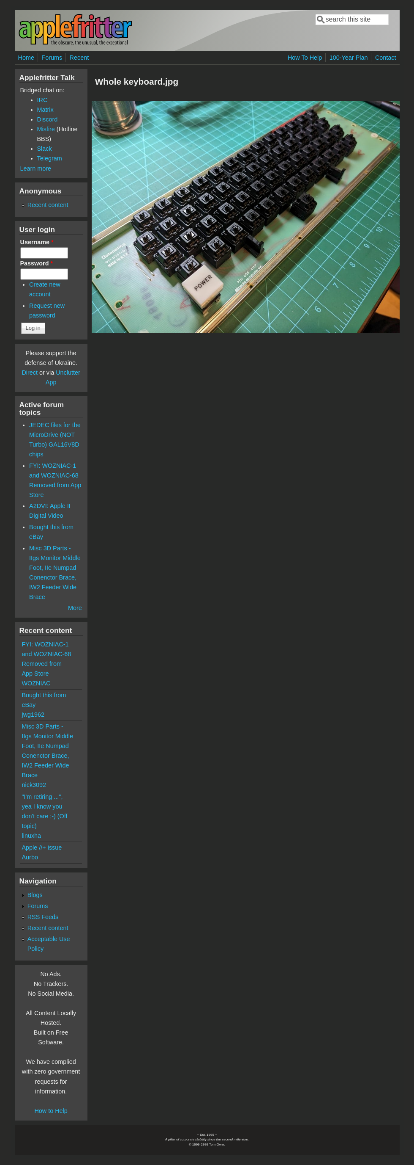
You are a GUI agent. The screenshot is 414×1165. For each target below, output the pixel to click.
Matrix (45, 109)
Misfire (46, 129)
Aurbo (30, 857)
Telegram (49, 158)
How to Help (50, 1110)
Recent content (47, 205)
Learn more (36, 168)
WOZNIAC (36, 683)
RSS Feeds (43, 917)
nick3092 (34, 784)
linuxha (31, 835)
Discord (47, 119)
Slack (44, 148)
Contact (385, 57)
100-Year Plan (349, 57)
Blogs (35, 895)
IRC (42, 100)
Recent (79, 57)
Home (26, 57)
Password (36, 263)
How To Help (305, 57)
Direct (30, 372)
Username (37, 242)
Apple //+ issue (42, 847)
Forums (51, 57)
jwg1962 (33, 714)
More (75, 608)
